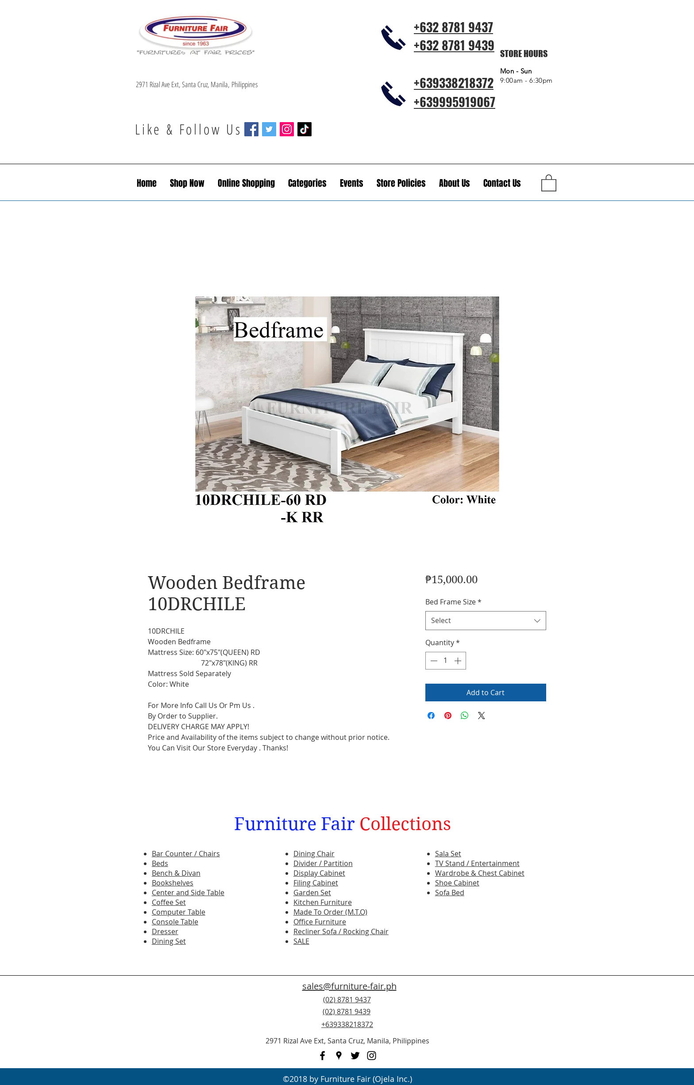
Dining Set (169, 941)
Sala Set (448, 853)
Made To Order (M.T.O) (330, 912)
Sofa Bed (449, 892)
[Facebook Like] (504, 1017)
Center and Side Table (188, 892)
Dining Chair (314, 853)
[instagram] (372, 1056)
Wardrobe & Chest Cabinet (479, 873)
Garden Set (312, 892)
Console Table (175, 922)
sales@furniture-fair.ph (349, 986)
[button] (351, 183)
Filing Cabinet (315, 883)
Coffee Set (169, 902)
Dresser (165, 931)
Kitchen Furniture (322, 902)
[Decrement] (433, 660)
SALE (301, 941)
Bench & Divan (176, 873)
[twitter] (355, 1056)
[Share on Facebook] (431, 715)
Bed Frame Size (453, 602)
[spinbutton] (445, 660)
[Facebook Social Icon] (251, 129)
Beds (160, 863)
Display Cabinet (319, 873)
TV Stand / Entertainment (477, 863)
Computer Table (178, 912)
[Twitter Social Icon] (269, 129)
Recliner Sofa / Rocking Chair (341, 931)
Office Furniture (319, 922)
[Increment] (458, 660)
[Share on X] (481, 715)
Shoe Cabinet (457, 883)
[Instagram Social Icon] (287, 129)
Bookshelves (172, 883)
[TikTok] (304, 129)
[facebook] (322, 1056)
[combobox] (485, 620)
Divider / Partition (323, 863)
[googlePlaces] (339, 1056)
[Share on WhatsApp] (464, 715)
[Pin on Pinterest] (448, 715)
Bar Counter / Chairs (186, 853)
